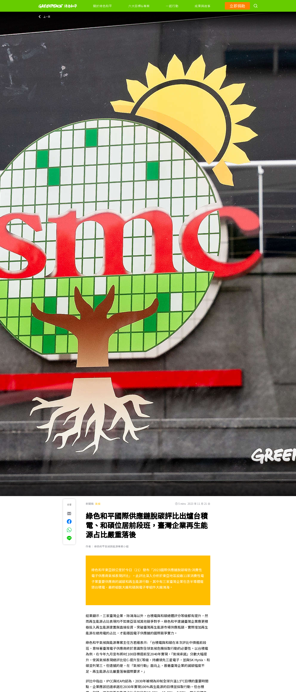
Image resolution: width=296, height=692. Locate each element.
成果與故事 (202, 6)
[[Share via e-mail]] (69, 513)
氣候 (97, 504)
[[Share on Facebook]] (69, 521)
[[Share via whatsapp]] (69, 529)
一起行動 (172, 6)
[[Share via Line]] (69, 538)
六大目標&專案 (139, 6)
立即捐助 (237, 5)
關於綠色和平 (102, 6)
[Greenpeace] (58, 10)
